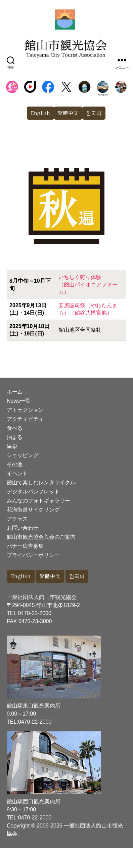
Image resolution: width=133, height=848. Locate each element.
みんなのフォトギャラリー (38, 500)
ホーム (15, 392)
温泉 (12, 446)
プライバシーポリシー (33, 555)
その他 (15, 464)
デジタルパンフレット (33, 491)
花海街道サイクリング (33, 510)
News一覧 (18, 401)
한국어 (94, 112)
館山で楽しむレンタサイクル (41, 482)
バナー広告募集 (25, 546)
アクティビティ (25, 419)
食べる (15, 428)
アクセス (17, 519)
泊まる (15, 437)
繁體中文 (68, 112)
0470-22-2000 (34, 613)
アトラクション (25, 410)
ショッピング (22, 455)
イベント (17, 473)
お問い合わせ (22, 528)
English (41, 112)
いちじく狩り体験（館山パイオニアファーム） (88, 284)
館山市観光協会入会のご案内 (41, 537)
